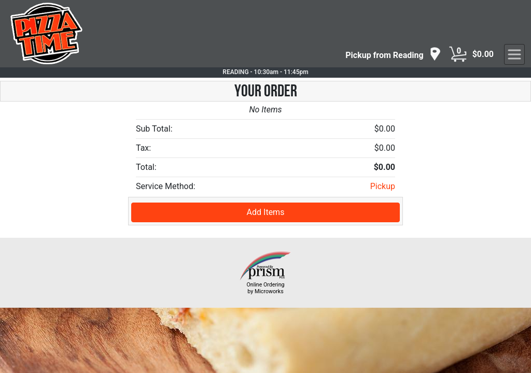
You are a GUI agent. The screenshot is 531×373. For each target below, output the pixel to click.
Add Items (266, 212)
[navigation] (393, 55)
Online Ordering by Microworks (265, 288)
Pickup (382, 186)
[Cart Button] (458, 54)
